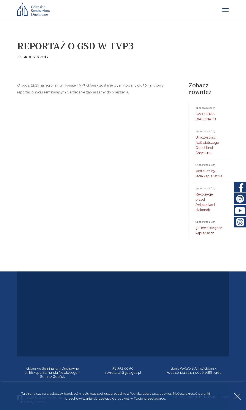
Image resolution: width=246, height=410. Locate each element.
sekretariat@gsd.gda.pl (123, 373)
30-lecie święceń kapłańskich (209, 227)
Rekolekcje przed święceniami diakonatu (209, 199)
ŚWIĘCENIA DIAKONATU (209, 113)
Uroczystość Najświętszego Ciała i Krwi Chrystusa (209, 142)
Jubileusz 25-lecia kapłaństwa (209, 170)
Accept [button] (237, 396)
